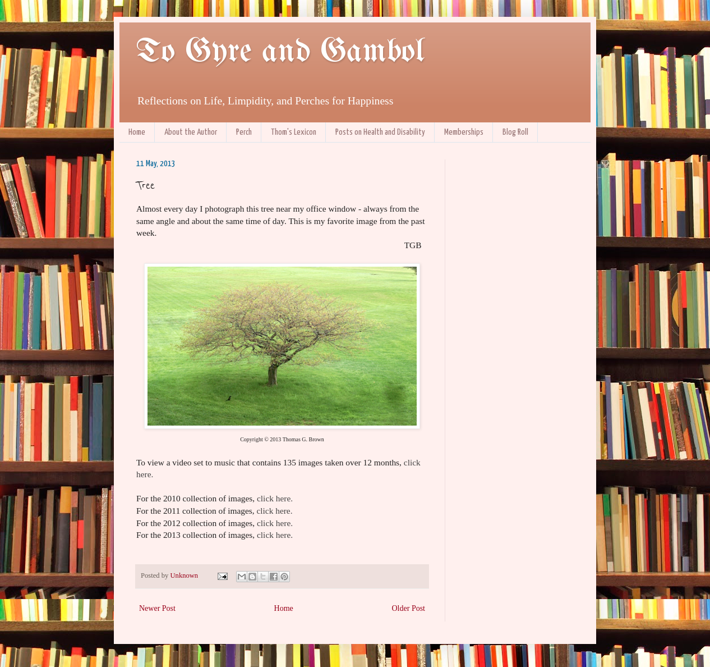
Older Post (409, 608)
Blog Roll (515, 132)
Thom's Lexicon (293, 132)
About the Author (190, 132)
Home (136, 132)
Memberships (463, 132)
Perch (244, 132)
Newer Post (157, 608)
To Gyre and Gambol (280, 52)
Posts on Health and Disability (380, 132)
